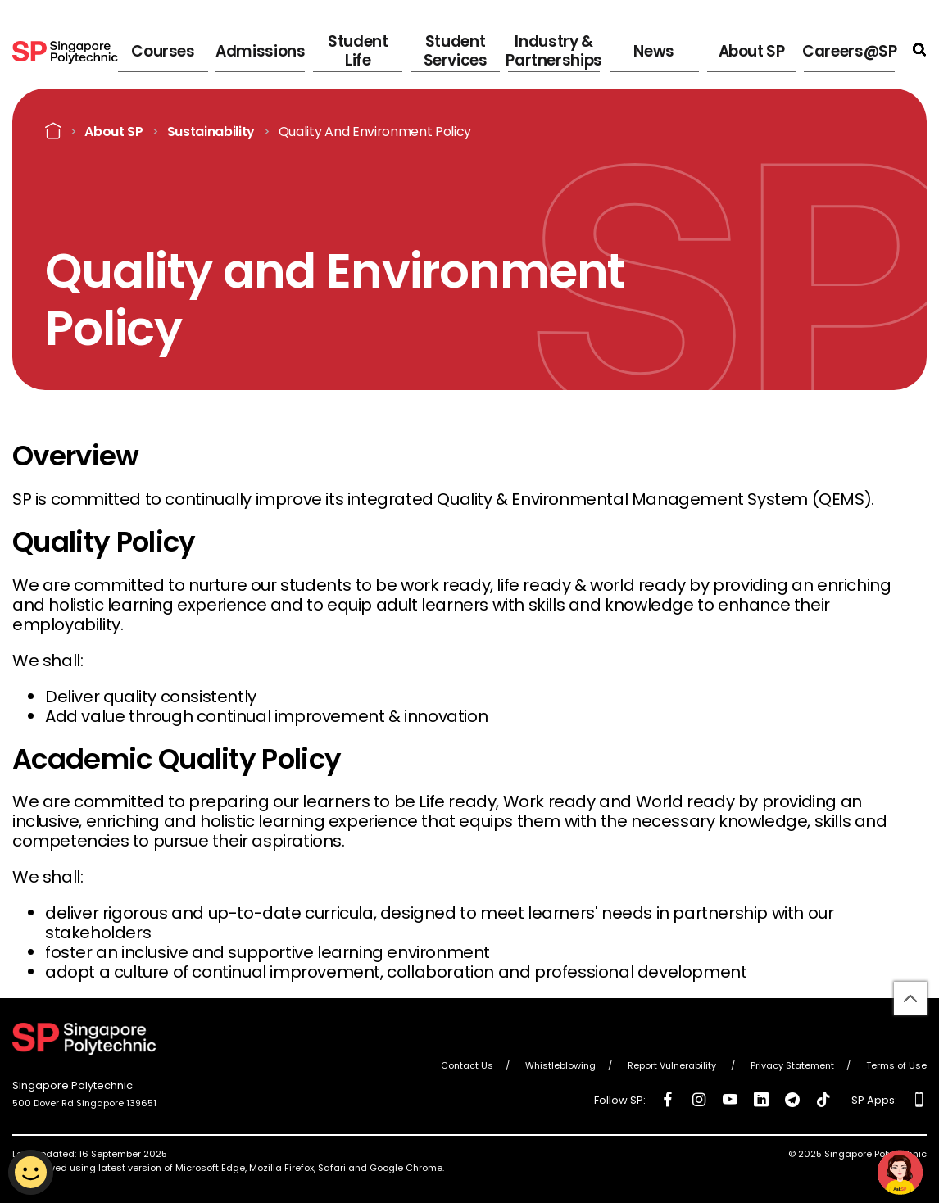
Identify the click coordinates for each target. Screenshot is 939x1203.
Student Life (411, 49)
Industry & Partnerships (586, 49)
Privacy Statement (792, 1065)
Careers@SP (854, 48)
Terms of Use (896, 1065)
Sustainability (211, 131)
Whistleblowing (560, 1065)
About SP (762, 48)
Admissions (323, 48)
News (678, 48)
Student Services (494, 49)
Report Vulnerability (673, 1065)
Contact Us (467, 1065)
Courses (235, 48)
